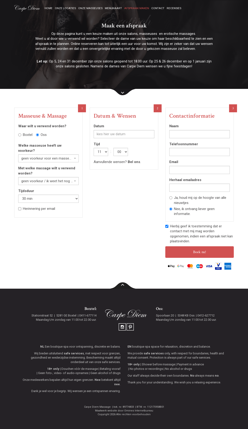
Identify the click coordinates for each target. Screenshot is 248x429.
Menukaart (113, 8)
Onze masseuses (90, 8)
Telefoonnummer (183, 144)
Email (173, 162)
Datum (99, 126)
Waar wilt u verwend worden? (42, 126)
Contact (157, 8)
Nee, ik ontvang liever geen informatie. (192, 211)
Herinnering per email (36, 209)
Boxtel (25, 135)
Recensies (174, 8)
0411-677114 (87, 315)
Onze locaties (65, 8)
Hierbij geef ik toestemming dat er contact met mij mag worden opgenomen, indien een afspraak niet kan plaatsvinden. (199, 233)
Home (49, 8)
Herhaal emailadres (185, 180)
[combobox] (48, 158)
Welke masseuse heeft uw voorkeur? (40, 148)
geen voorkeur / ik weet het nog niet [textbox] (47, 181)
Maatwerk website (106, 410)
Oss (41, 135)
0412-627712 (206, 315)
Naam (174, 126)
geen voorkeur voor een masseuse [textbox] (47, 158)
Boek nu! (199, 252)
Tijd (97, 144)
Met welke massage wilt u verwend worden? (46, 170)
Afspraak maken (136, 8)
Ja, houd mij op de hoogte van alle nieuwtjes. (197, 200)
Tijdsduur (26, 191)
